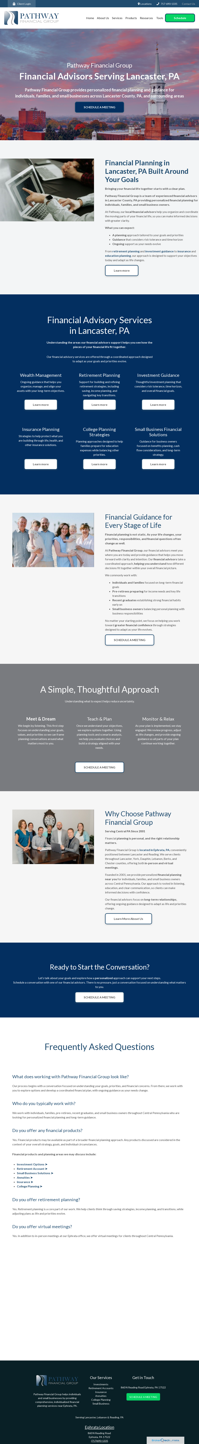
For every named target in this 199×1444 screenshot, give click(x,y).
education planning (118, 255)
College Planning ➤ (29, 1186)
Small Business (101, 1403)
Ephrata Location (99, 1427)
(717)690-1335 (99, 1440)
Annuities (100, 1395)
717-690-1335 (166, 3)
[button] (90, 18)
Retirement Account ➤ (32, 1168)
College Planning (101, 1399)
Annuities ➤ (25, 1177)
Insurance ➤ (25, 1182)
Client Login (21, 3)
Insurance (101, 1392)
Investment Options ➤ (32, 1164)
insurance (184, 251)
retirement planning (126, 251)
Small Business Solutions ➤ (35, 1173)
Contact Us (188, 3)
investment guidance (159, 251)
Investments (100, 1384)
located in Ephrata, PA (154, 850)
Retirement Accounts (100, 1388)
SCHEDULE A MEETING (143, 1396)
